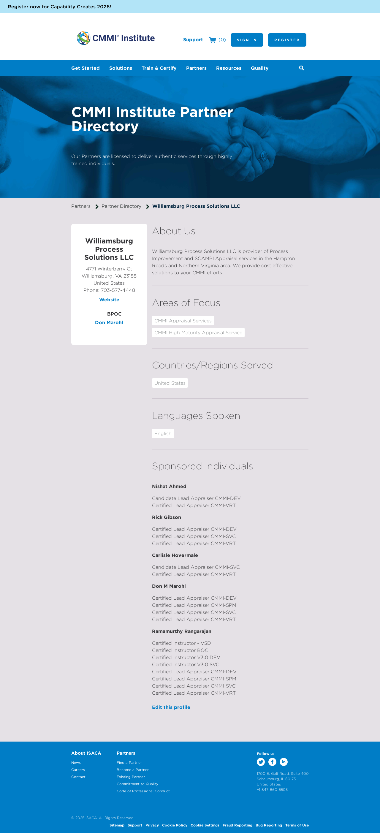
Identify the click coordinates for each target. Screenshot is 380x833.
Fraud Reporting (237, 825)
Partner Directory (121, 206)
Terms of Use (297, 825)
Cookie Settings (205, 825)
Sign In (247, 39)
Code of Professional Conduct (143, 791)
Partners (81, 206)
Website (109, 300)
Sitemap (117, 825)
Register (287, 39)
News (76, 762)
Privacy (152, 825)
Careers (78, 769)
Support (193, 39)
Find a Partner (129, 762)
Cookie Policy (174, 825)
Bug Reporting (269, 825)
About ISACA (86, 753)
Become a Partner (133, 769)
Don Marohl (109, 322)
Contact (78, 777)
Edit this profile (171, 707)
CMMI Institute (115, 38)
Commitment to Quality (137, 784)
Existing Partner (131, 777)
